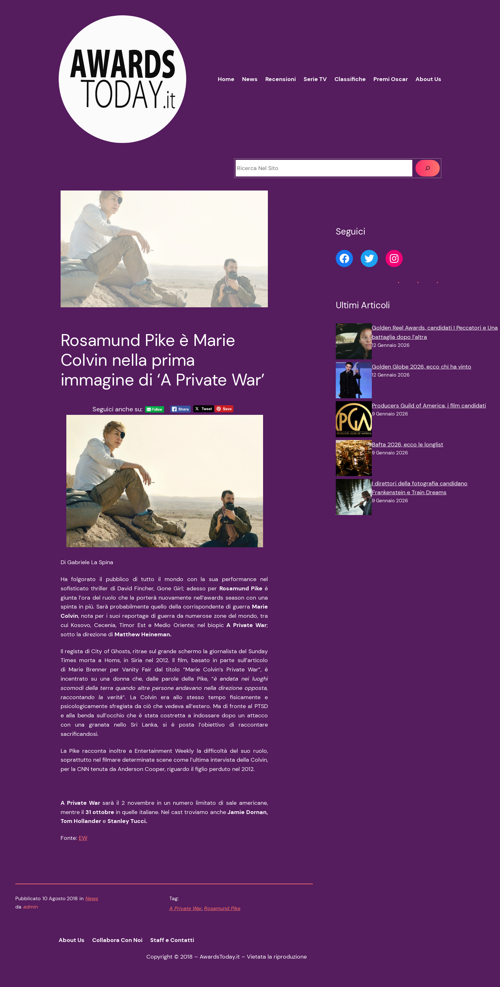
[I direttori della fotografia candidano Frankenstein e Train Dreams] (354, 498)
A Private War (185, 908)
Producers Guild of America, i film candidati (429, 405)
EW (83, 838)
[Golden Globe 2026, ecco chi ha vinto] (354, 381)
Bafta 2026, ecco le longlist (407, 444)
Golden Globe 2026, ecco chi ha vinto (421, 366)
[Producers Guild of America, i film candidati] (354, 420)
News (91, 898)
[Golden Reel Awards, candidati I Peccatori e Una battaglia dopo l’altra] (354, 342)
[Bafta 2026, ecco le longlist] (354, 459)
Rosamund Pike (222, 908)
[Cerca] (427, 168)
